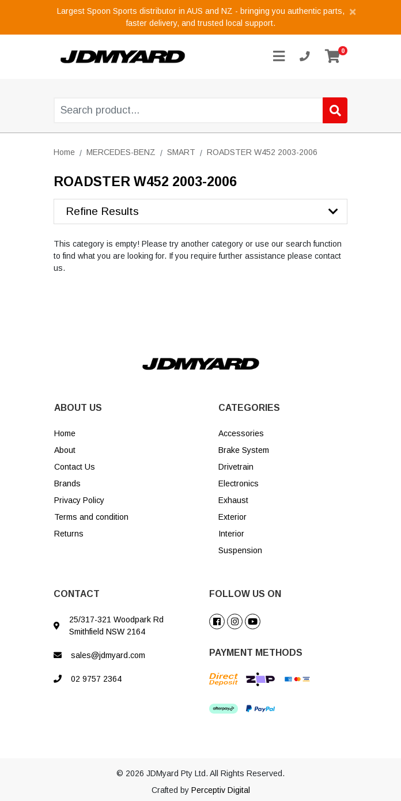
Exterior (232, 517)
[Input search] (201, 110)
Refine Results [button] (102, 211)
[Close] (352, 11)
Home (64, 433)
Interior (231, 533)
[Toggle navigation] (279, 56)
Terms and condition (91, 517)
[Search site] (335, 110)
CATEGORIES (249, 408)
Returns (69, 533)
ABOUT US (78, 408)
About (64, 450)
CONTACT (77, 594)
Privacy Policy (79, 500)
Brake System (243, 450)
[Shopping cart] (332, 56)
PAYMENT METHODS (255, 653)
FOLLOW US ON (245, 594)
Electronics (238, 483)
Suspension (240, 550)
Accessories (241, 433)
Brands (67, 483)
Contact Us (74, 466)
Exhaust (233, 500)
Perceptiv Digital (220, 790)
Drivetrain (236, 466)
